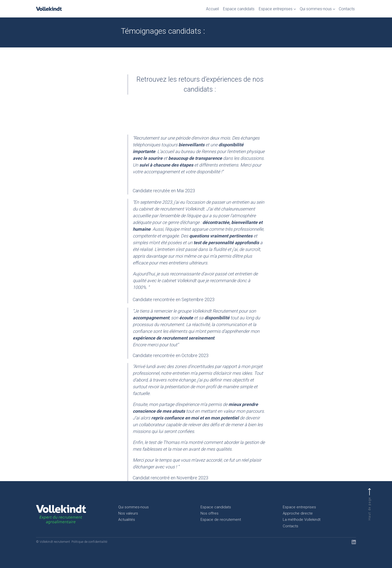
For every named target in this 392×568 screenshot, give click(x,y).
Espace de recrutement (220, 519)
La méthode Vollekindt (301, 519)
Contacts (347, 8)
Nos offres (209, 513)
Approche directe (298, 513)
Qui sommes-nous (316, 8)
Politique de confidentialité (89, 542)
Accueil (212, 8)
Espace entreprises (275, 8)
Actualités (126, 519)
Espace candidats (238, 8)
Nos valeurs (128, 513)
